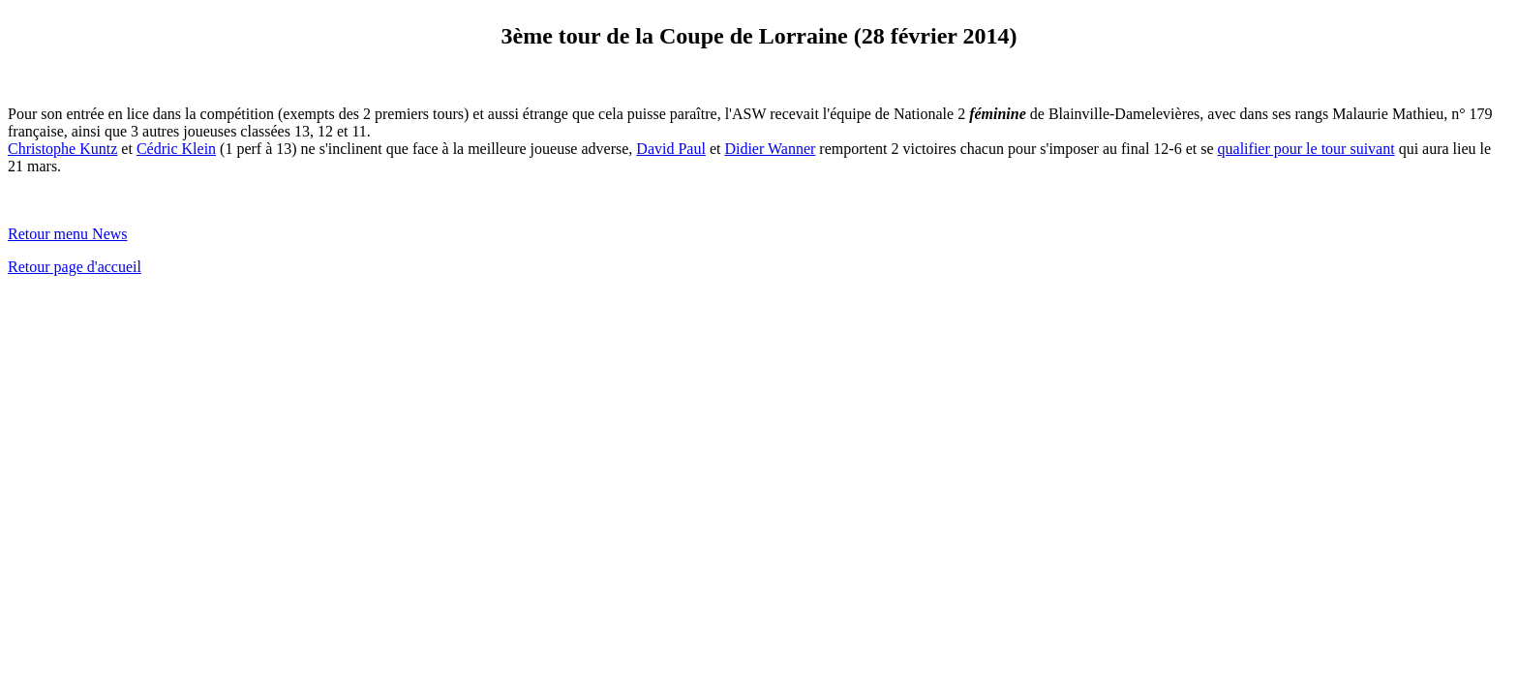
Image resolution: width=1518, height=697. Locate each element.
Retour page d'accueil (74, 266)
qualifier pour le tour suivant (1306, 148)
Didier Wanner (769, 148)
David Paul (671, 148)
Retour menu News (68, 234)
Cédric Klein (176, 148)
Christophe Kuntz (62, 148)
